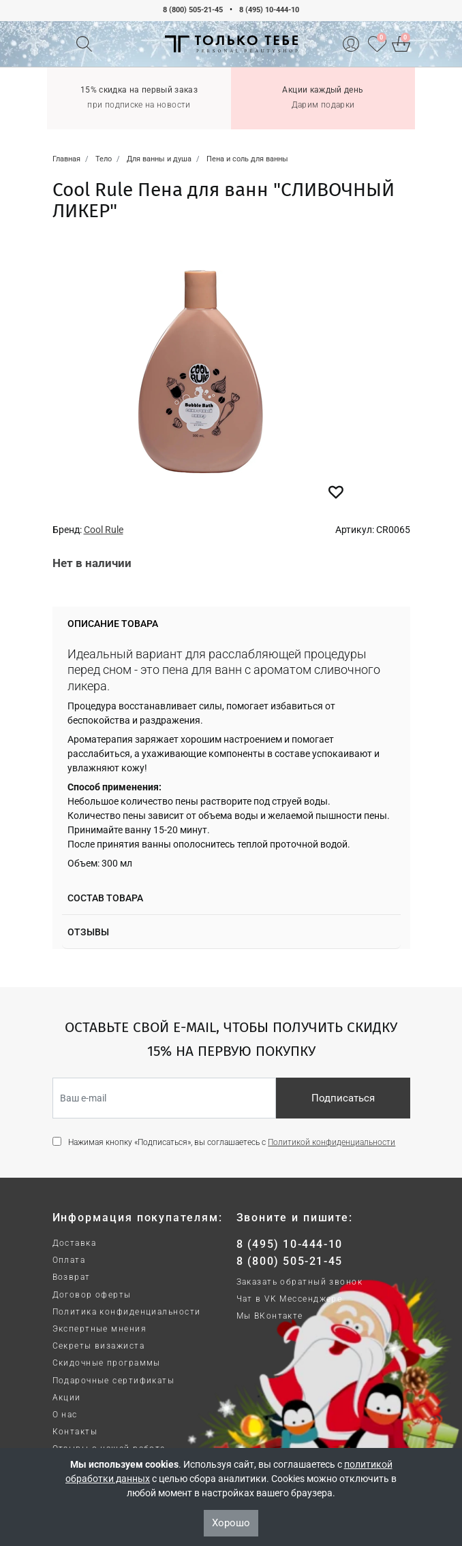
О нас (65, 1414)
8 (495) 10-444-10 (269, 9)
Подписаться (343, 1098)
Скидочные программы (106, 1363)
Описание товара (112, 623)
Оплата (69, 1260)
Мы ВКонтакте (269, 1316)
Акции (66, 1397)
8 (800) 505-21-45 (193, 9)
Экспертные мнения (99, 1329)
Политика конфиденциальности (126, 1312)
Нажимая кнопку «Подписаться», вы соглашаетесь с (231, 1142)
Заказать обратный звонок (299, 1282)
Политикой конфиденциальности (331, 1142)
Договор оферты (92, 1295)
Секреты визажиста (98, 1346)
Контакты (75, 1431)
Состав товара (105, 897)
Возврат (71, 1277)
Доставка (74, 1243)
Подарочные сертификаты (113, 1380)
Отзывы (88, 932)
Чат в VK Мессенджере (289, 1299)
